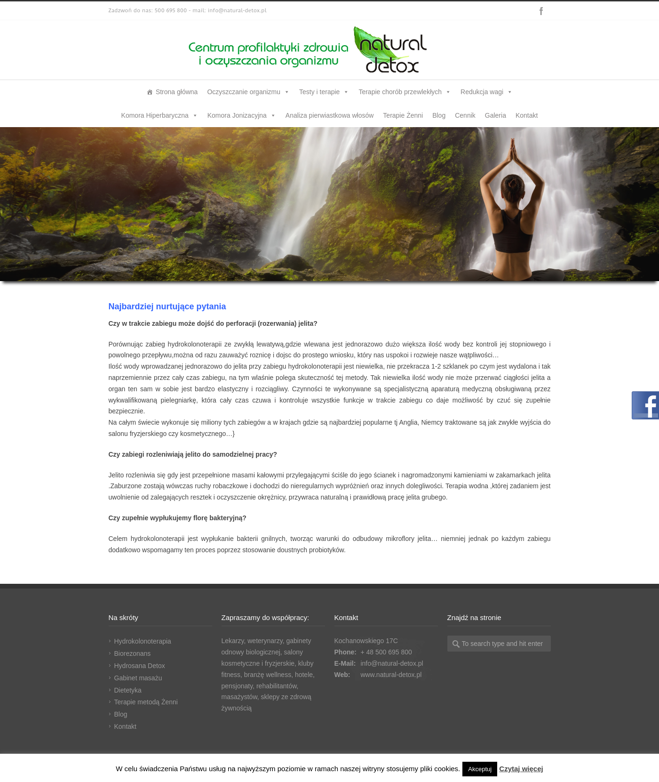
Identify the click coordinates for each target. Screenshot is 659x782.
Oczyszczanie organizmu (248, 92)
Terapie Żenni (403, 115)
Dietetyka (128, 690)
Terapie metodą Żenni (146, 702)
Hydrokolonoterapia (142, 641)
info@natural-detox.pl (391, 663)
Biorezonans (132, 653)
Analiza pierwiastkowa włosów (330, 115)
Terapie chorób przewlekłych (404, 92)
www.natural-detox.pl (390, 674)
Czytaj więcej (521, 769)
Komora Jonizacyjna (241, 115)
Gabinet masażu (138, 678)
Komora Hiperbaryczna (159, 115)
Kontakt (527, 115)
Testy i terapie (324, 92)
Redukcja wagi (487, 92)
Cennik (465, 115)
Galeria (495, 115)
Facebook (541, 10)
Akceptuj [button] (480, 769)
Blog (438, 115)
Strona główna (177, 92)
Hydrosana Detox (139, 665)
